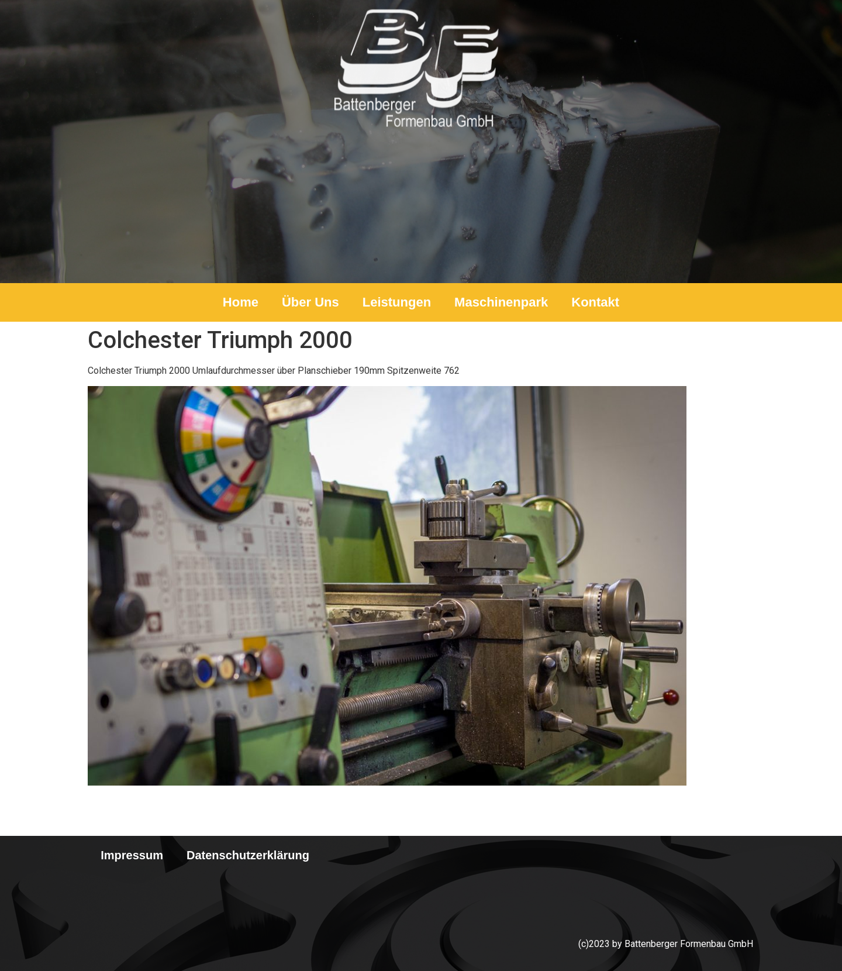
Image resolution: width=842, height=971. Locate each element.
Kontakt (595, 302)
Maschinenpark (501, 302)
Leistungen (397, 302)
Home (240, 302)
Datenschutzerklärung (248, 855)
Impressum (132, 855)
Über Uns (310, 302)
